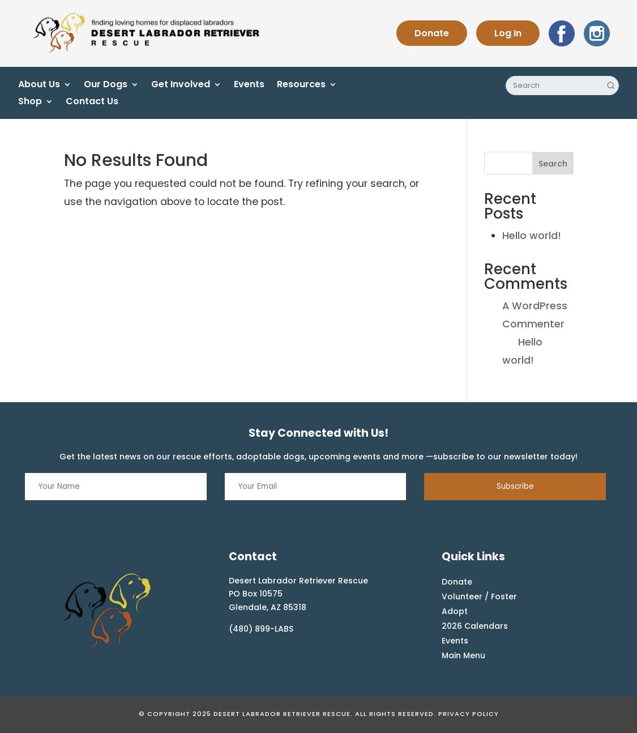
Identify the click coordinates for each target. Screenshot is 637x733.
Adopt (455, 611)
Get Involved (180, 85)
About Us (39, 85)
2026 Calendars (475, 626)
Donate (431, 33)
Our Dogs (105, 85)
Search (552, 163)
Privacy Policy (468, 713)
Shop (30, 102)
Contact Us (92, 102)
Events (249, 85)
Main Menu (463, 655)
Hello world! (531, 235)
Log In (507, 33)
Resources (301, 85)
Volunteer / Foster (479, 596)
